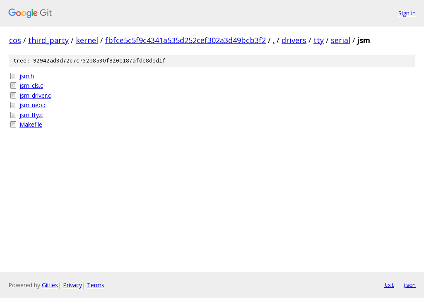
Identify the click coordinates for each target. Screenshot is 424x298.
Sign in (407, 13)
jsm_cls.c (31, 85)
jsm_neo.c (32, 105)
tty (318, 40)
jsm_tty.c (31, 115)
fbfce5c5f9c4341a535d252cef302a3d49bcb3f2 (185, 40)
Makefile (30, 124)
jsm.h (26, 76)
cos (15, 40)
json (409, 284)
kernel (87, 40)
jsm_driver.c (35, 95)
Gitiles (50, 285)
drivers (294, 40)
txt (389, 284)
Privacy (72, 285)
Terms (95, 285)
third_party (48, 40)
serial (340, 40)
